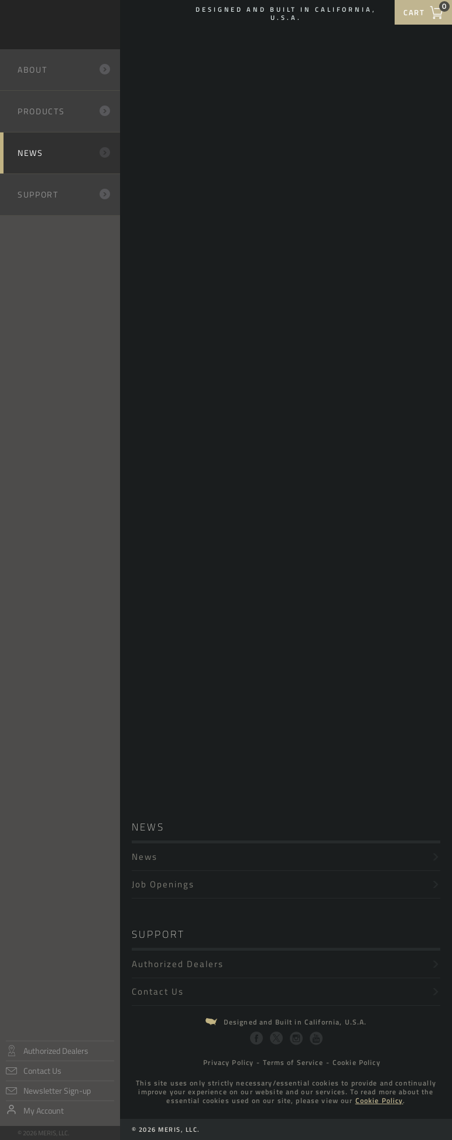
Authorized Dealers (55, 1050)
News (55, 152)
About (64, 69)
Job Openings (286, 884)
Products (64, 111)
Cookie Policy (357, 1062)
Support (64, 194)
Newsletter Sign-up (57, 1090)
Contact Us (42, 1070)
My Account (43, 1110)
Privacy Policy (228, 1062)
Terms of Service (293, 1062)
